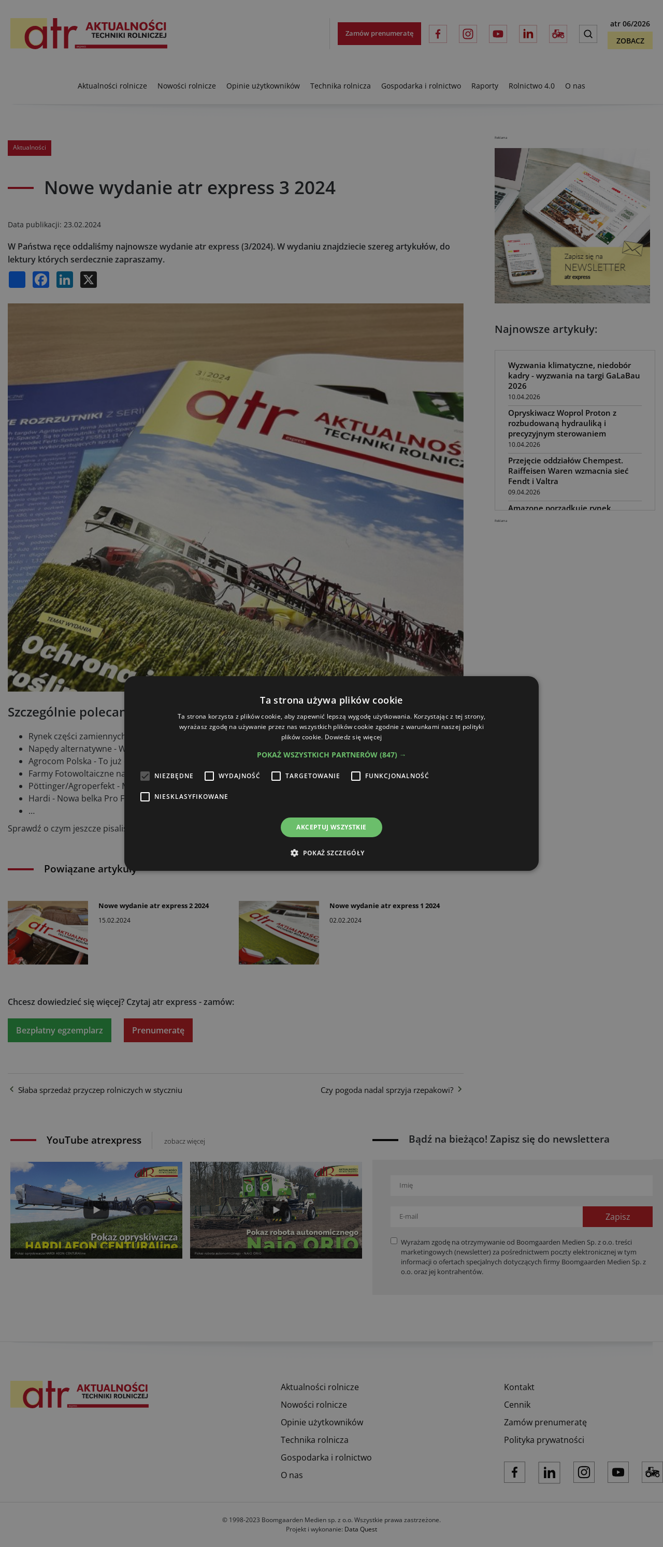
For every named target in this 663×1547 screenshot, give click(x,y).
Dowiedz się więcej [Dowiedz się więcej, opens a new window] (353, 737)
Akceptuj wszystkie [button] (331, 827)
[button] (332, 755)
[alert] (331, 773)
